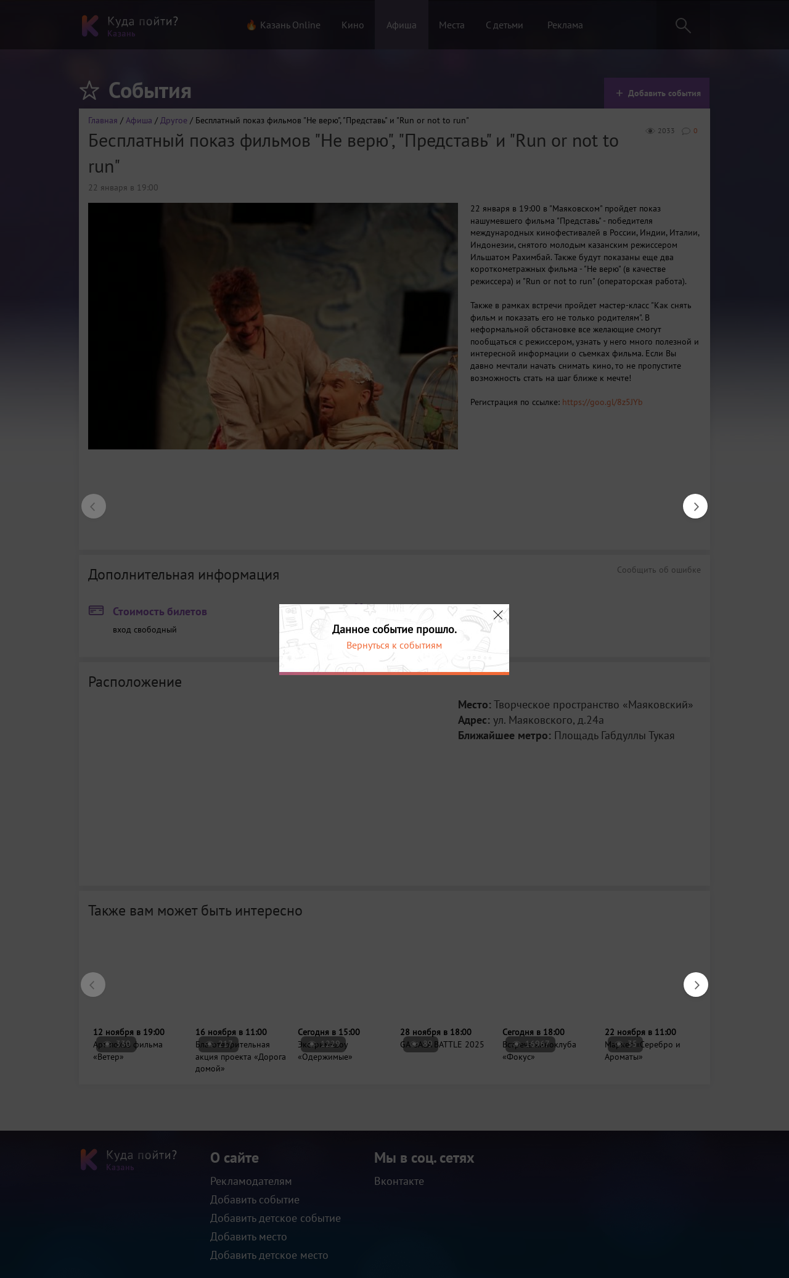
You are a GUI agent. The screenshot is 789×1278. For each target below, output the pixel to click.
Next (689, 500)
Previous (87, 500)
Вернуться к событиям (394, 645)
